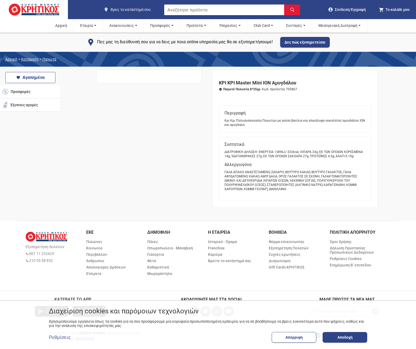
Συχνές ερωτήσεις (284, 254)
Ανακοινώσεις (121, 25)
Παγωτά (49, 59)
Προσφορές (160, 25)
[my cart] (394, 9)
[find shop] (132, 9)
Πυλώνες (94, 242)
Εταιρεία (93, 273)
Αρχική (61, 25)
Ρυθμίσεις (60, 337)
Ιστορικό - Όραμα (222, 242)
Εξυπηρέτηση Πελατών (289, 248)
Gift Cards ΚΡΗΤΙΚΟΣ (287, 267)
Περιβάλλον (96, 254)
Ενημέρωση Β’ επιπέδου (350, 265)
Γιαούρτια (155, 254)
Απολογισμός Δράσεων (106, 267)
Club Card (262, 25)
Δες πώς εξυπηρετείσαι (305, 42)
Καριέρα (215, 254)
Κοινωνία (94, 248)
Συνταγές (294, 25)
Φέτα (151, 261)
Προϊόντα (195, 25)
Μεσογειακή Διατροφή (337, 25)
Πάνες (152, 242)
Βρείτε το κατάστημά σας (229, 261)
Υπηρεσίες (228, 25)
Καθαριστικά (158, 267)
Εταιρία (86, 25)
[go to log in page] (347, 9)
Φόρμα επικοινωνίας (286, 242)
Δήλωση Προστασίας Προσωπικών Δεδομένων (352, 250)
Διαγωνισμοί (280, 261)
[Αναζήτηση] (292, 10)
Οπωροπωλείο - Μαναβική (170, 248)
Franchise (216, 248)
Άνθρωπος (95, 261)
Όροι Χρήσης (341, 242)
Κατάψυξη (29, 59)
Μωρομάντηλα (159, 273)
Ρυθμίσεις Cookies (346, 259)
